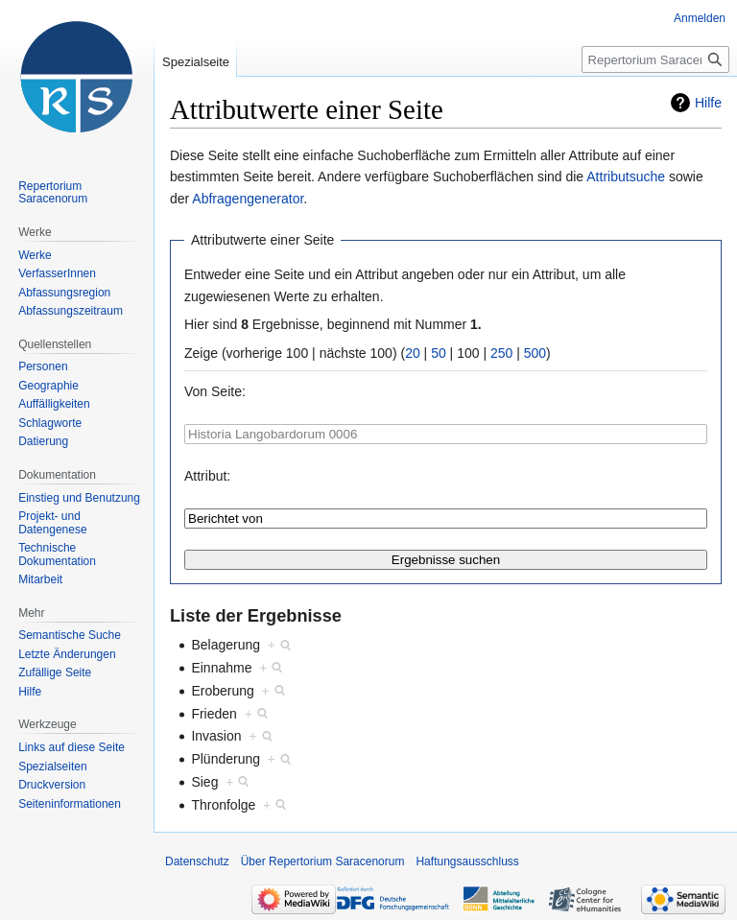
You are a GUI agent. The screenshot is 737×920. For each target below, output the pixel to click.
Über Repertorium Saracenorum (323, 861)
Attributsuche (625, 176)
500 (535, 353)
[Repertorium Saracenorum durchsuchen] (655, 59)
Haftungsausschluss (467, 861)
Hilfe (708, 102)
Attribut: (207, 476)
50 (438, 353)
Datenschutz (197, 861)
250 (501, 353)
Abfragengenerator (247, 198)
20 (412, 353)
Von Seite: (215, 391)
